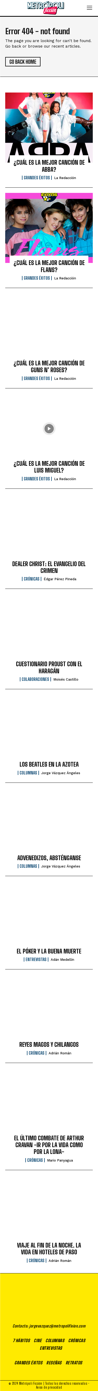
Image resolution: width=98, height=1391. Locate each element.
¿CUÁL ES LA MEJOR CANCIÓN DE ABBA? (49, 166)
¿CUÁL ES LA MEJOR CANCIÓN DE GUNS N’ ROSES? (49, 366)
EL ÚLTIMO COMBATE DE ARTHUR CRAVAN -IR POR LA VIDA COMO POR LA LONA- (49, 1145)
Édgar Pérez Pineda (60, 579)
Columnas (28, 773)
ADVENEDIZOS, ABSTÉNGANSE (49, 857)
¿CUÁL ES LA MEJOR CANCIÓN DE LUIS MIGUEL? (49, 467)
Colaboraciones (35, 679)
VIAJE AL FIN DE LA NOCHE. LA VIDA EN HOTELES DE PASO (49, 1249)
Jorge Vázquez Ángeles (60, 773)
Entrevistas (36, 959)
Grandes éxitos (37, 178)
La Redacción (65, 178)
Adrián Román (60, 1053)
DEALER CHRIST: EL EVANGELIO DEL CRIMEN (49, 567)
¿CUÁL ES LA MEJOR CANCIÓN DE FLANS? (49, 266)
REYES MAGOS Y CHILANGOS (49, 1044)
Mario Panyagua (60, 1160)
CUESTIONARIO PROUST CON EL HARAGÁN (49, 667)
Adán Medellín (62, 960)
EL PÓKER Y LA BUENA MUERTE (49, 951)
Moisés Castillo (65, 679)
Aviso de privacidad (49, 1387)
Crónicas (31, 579)
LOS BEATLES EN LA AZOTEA (49, 764)
